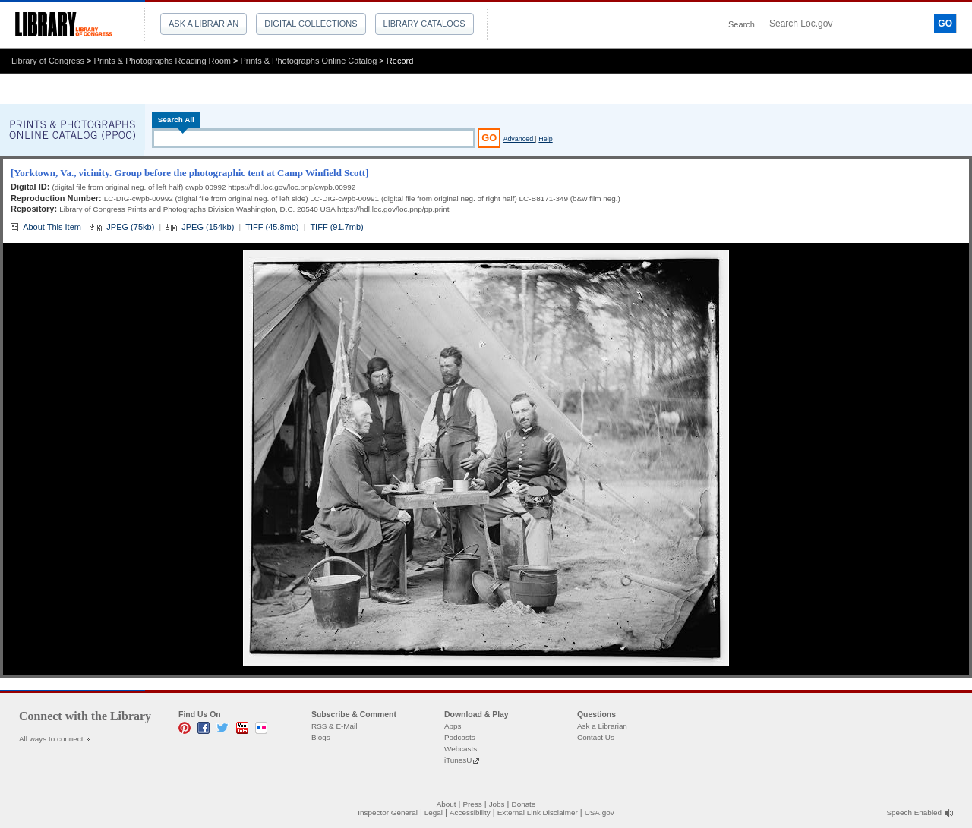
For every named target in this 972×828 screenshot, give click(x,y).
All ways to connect (51, 739)
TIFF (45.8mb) (271, 226)
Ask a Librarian (203, 23)
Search (741, 24)
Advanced (519, 139)
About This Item (52, 226)
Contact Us (595, 737)
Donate (524, 804)
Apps (453, 726)
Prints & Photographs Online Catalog (309, 60)
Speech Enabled (914, 812)
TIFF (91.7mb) (336, 226)
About (446, 804)
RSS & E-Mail (334, 726)
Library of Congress (47, 60)
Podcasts (459, 737)
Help (545, 139)
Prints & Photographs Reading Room (162, 60)
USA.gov (599, 812)
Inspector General (388, 812)
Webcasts (460, 749)
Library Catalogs (424, 23)
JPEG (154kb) (207, 226)
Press (471, 804)
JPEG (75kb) (130, 226)
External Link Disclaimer (537, 812)
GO (945, 23)
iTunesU (458, 760)
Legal (433, 812)
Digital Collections (310, 23)
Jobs (497, 804)
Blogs (320, 737)
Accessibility (470, 812)
